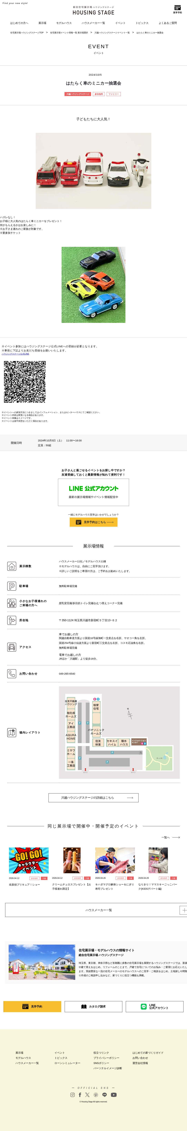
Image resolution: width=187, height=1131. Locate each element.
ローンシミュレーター (67, 1064)
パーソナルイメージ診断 (108, 1069)
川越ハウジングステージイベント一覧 (112, 32)
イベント (120, 22)
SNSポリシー (101, 1064)
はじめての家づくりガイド (148, 1053)
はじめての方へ (19, 22)
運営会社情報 (140, 1064)
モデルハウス (64, 22)
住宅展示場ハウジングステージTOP (26, 32)
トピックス (142, 22)
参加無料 (99, 94)
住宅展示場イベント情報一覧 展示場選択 (69, 32)
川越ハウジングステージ (77, 94)
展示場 (42, 22)
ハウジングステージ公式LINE (15, 354)
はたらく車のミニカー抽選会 (149, 32)
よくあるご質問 (168, 22)
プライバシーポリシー (106, 1058)
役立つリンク (101, 1053)
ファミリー (114, 94)
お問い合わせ (140, 1058)
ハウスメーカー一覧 (93, 22)
